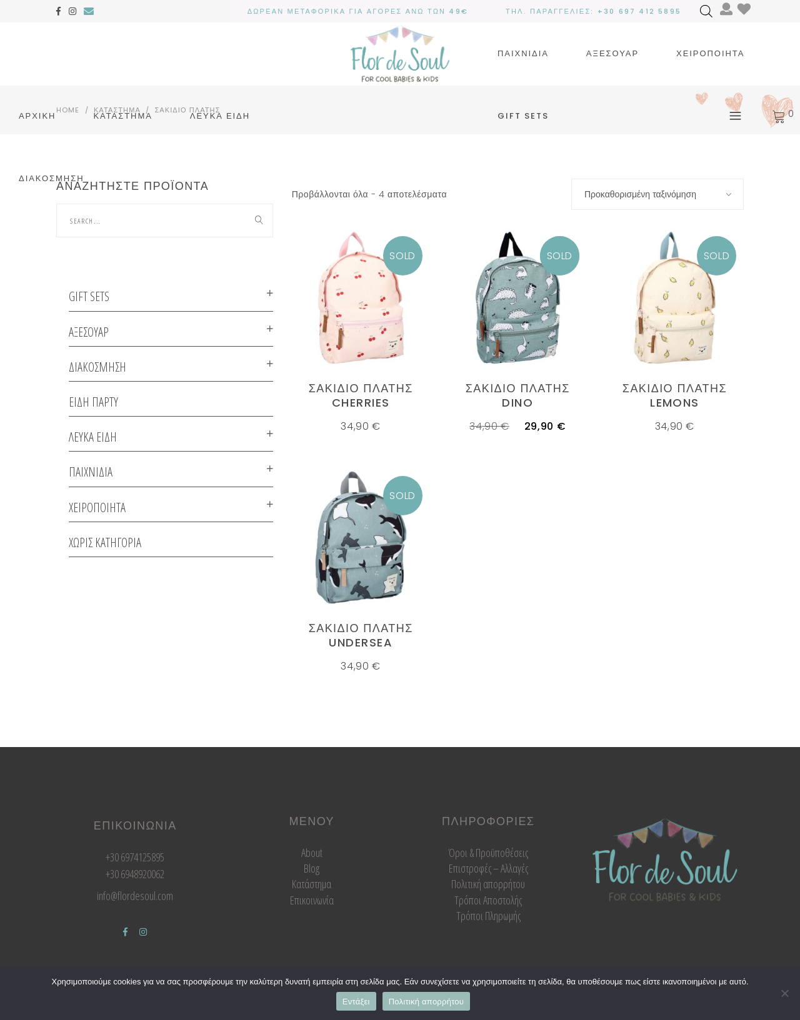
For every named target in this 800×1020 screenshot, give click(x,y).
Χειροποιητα (97, 507)
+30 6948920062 (135, 873)
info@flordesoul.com (135, 895)
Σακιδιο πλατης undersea (361, 635)
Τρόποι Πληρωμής (488, 915)
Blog (311, 868)
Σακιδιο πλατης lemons (674, 395)
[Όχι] (784, 993)
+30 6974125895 (135, 856)
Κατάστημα (311, 883)
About (311, 852)
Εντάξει (356, 1001)
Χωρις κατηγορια (105, 542)
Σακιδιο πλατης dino (518, 395)
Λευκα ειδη (93, 436)
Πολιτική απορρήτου (488, 883)
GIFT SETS (89, 296)
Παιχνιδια (90, 471)
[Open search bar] (706, 11)
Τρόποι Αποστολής (488, 900)
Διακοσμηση (97, 367)
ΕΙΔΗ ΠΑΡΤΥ (93, 402)
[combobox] (657, 194)
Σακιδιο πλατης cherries (361, 395)
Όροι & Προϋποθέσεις (488, 852)
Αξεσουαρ (89, 332)
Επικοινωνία (312, 900)
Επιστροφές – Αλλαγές (488, 868)
